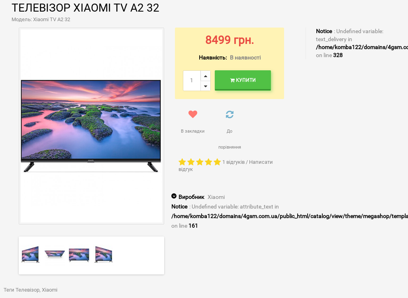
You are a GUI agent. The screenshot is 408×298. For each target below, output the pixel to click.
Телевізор (27, 290)
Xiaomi (216, 197)
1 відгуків (233, 162)
